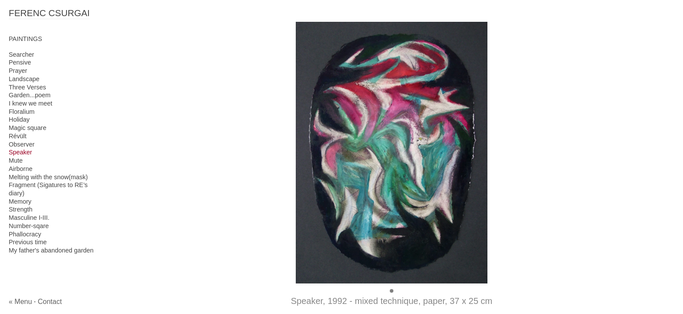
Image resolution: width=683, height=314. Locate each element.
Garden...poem (30, 95)
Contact (50, 301)
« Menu (20, 301)
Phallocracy (25, 234)
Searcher (21, 54)
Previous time (28, 242)
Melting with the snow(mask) (48, 177)
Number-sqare (29, 225)
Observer (21, 144)
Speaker (20, 152)
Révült (18, 136)
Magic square (27, 127)
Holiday (19, 119)
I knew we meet (30, 103)
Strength (20, 209)
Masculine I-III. (29, 217)
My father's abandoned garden (51, 250)
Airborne (20, 168)
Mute (16, 160)
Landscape (24, 78)
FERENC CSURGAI (49, 13)
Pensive (20, 62)
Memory (20, 201)
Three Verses (27, 87)
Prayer (18, 70)
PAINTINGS (25, 38)
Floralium (21, 111)
